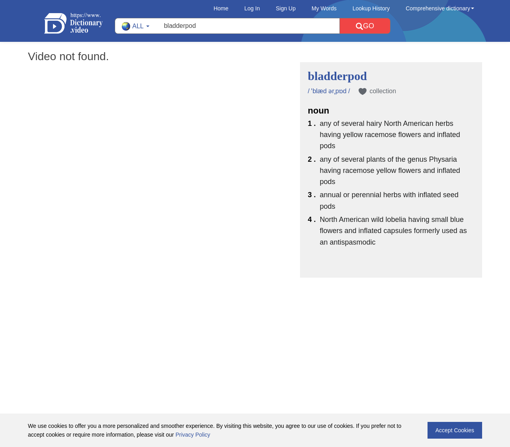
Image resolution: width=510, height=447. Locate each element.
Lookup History (371, 8)
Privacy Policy (192, 434)
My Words (324, 8)
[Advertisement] (255, 329)
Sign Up (286, 8)
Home (221, 8)
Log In (252, 8)
